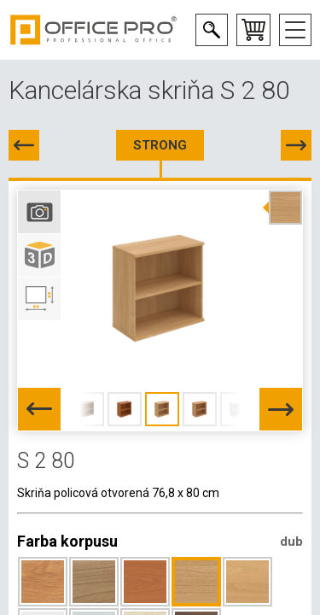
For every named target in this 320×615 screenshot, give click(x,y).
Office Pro (94, 30)
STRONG (160, 145)
